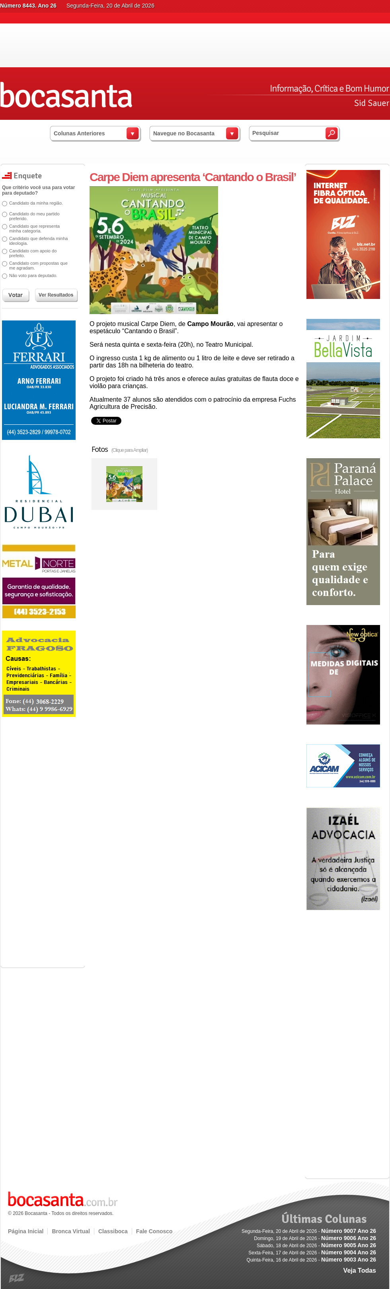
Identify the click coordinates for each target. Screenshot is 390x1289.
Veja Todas (359, 1270)
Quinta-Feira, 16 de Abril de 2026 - (311, 1260)
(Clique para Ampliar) (129, 450)
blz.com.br (17, 1278)
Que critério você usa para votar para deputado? (38, 190)
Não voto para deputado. (33, 275)
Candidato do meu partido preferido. (34, 216)
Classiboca (113, 1231)
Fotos (120, 449)
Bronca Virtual (71, 1231)
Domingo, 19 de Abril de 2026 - (315, 1238)
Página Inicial (25, 1231)
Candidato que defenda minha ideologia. (38, 241)
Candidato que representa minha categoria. (34, 228)
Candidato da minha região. (36, 203)
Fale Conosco (154, 1231)
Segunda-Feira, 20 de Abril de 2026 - (309, 1231)
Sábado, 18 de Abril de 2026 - (316, 1245)
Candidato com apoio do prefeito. (33, 253)
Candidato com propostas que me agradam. (38, 265)
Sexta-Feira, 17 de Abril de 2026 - (312, 1253)
